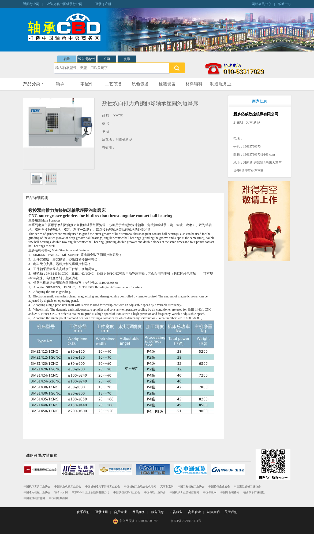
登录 (98, 4)
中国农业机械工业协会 (67, 486)
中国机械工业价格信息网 (184, 492)
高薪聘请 (194, 512)
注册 (108, 4)
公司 (107, 59)
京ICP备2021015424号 (185, 521)
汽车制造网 (167, 486)
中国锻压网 (209, 492)
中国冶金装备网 (229, 492)
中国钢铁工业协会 (155, 492)
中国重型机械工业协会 (247, 486)
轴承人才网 (61, 492)
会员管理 (120, 512)
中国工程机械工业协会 (191, 486)
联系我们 (83, 512)
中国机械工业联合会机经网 (140, 486)
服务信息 (157, 512)
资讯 (127, 59)
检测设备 (167, 84)
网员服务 (138, 512)
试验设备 (140, 84)
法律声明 (213, 512)
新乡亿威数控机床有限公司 (255, 114)
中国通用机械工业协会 (37, 492)
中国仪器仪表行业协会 (126, 492)
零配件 (86, 84)
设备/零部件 (86, 59)
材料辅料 (194, 84)
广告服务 (176, 512)
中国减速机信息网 (34, 498)
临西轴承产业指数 (254, 492)
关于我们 (231, 512)
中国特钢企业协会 (219, 486)
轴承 (66, 59)
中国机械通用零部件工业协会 (102, 486)
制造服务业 (220, 84)
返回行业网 (31, 4)
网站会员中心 (261, 4)
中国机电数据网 (58, 498)
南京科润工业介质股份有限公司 (90, 492)
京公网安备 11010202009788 (135, 521)
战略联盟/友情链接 (41, 456)
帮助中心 (284, 4)
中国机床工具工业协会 (37, 486)
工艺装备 (113, 84)
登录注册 (101, 512)
